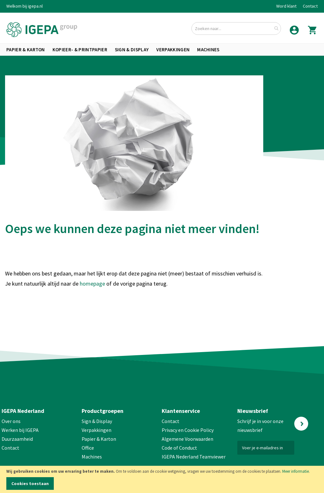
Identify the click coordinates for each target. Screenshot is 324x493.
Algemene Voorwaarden (187, 439)
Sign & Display (97, 421)
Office (88, 448)
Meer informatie (295, 471)
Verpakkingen (96, 430)
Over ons (11, 421)
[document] (162, 479)
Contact (310, 6)
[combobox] (236, 28)
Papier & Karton (99, 439)
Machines (92, 456)
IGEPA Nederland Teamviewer (194, 456)
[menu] (162, 49)
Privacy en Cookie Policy (188, 430)
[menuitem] (25, 49)
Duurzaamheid (17, 439)
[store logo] (41, 29)
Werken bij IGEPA (20, 430)
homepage (93, 283)
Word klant (286, 6)
